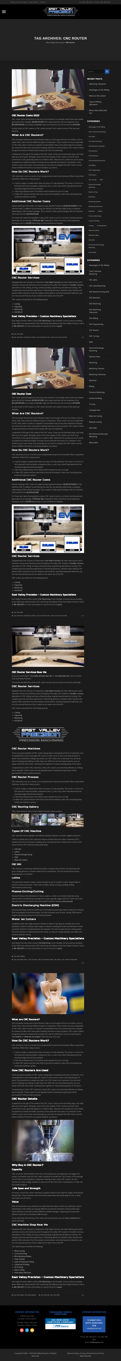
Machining (18, 309)
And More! (18, 312)
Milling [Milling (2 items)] (100, 211)
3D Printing (18, 1267)
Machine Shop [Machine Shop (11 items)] (93, 192)
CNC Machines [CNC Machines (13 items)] (93, 151)
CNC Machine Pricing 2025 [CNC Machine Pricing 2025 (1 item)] (97, 146)
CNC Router (18, 337)
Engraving (18, 306)
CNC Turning (94, 336)
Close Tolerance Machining (95, 272)
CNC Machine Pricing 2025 (99, 292)
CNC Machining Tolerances (95, 310)
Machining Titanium (96, 368)
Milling (91, 386)
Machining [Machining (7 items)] (92, 197)
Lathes (16, 852)
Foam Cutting (19, 1259)
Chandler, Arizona (76, 285)
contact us (74, 1218)
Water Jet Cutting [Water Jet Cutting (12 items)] (94, 230)
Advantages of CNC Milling (99, 90)
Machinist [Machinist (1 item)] (92, 211)
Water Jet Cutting (95, 416)
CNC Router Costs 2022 (25, 115)
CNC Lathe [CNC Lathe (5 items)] (92, 136)
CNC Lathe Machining (97, 286)
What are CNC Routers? (26, 1019)
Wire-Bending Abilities (22, 1256)
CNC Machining (44, 320)
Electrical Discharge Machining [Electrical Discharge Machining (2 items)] (95, 186)
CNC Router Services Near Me (29, 672)
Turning (92, 404)
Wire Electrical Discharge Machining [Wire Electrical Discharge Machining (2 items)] (96, 246)
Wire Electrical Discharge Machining (98, 435)
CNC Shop (57, 959)
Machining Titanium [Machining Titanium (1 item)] (95, 202)
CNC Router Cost (21, 394)
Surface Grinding (95, 398)
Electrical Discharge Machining (96, 349)
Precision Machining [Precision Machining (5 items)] (95, 216)
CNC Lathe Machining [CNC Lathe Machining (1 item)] (95, 141)
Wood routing (19, 1251)
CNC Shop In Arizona (69, 959)
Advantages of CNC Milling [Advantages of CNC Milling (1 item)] (97, 127)
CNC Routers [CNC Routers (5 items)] (92, 175)
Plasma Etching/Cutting (23, 854)
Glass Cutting (19, 1270)
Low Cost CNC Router (59, 337)
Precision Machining (97, 392)
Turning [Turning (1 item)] (91, 225)
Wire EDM (93, 428)
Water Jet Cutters (20, 860)
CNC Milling (93, 318)
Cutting (17, 304)
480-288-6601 (19, 326)
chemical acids (67, 901)
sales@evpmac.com (94, 1328)
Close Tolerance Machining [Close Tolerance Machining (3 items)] (97, 132)
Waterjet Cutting (95, 422)
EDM (16, 857)
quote (60, 326)
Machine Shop (94, 356)
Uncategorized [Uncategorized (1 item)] (101, 225)
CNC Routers (18, 334)
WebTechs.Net (85, 1356)
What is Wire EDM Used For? (98, 111)
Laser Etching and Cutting (24, 1262)
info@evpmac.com (96, 1342)
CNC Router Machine (45, 959)
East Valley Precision (53, 282)
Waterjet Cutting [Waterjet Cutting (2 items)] (94, 235)
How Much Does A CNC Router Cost (36, 337)
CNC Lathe (93, 280)
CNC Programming (96, 324)
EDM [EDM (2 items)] (101, 180)
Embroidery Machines (22, 1272)
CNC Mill (17, 849)
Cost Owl (38, 124)
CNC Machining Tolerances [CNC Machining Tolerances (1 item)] (97, 160)
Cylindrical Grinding (21, 1264)
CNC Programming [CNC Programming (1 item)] (94, 170)
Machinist (93, 380)
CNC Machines (19, 1295)
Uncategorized (94, 410)
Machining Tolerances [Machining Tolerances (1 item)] (95, 206)
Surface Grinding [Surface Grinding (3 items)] (94, 221)
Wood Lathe (93, 442)
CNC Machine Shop (20, 959)
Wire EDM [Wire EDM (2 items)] (92, 240)
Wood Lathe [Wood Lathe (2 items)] (92, 252)
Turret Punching (20, 1253)
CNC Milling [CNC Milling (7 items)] (92, 165)
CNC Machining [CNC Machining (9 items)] (93, 156)
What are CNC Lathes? (97, 96)
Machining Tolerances (97, 84)
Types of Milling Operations (95, 103)
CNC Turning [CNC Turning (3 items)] (92, 180)
